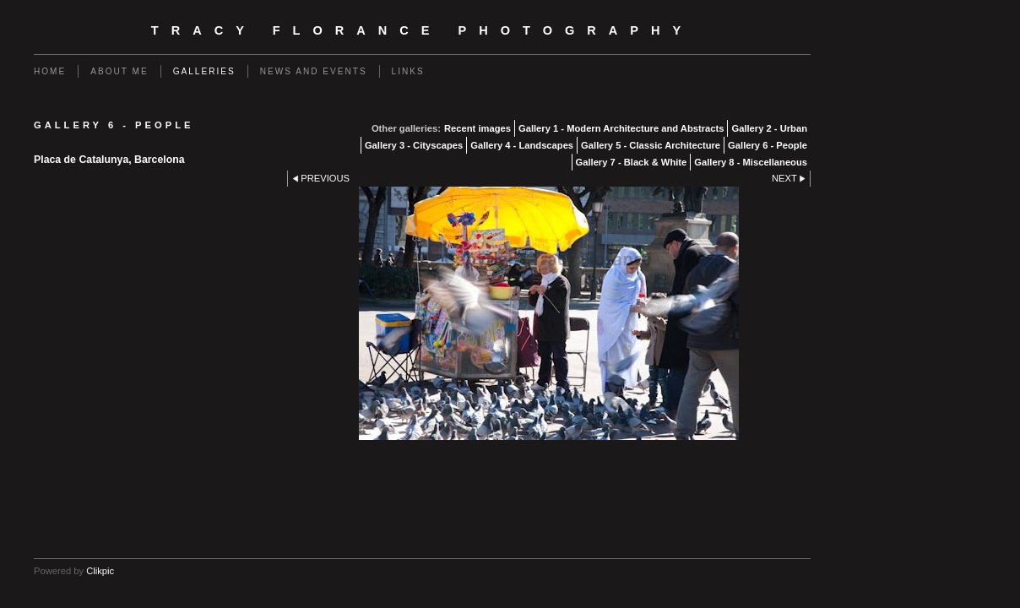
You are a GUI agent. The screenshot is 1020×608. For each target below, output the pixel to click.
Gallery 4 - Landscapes (521, 145)
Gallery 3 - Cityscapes (414, 145)
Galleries (204, 71)
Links (408, 71)
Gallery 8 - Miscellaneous (750, 162)
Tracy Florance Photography (422, 30)
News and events (313, 71)
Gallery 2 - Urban (769, 128)
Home (50, 71)
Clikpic (100, 571)
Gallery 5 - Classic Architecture (650, 145)
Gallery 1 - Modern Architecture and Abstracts (621, 128)
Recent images (477, 128)
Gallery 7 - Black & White (631, 162)
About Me (119, 71)
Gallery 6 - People (767, 145)
